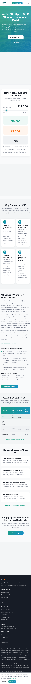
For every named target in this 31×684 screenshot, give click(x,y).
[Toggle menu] (29, 3)
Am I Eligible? (4, 597)
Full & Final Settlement (7, 620)
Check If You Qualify (9, 386)
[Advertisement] (15, 68)
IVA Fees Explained (6, 600)
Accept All (12, 681)
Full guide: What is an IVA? (9, 343)
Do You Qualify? (17, 3)
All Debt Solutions (5, 609)
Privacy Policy (4, 637)
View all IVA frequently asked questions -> (15, 505)
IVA (3, 416)
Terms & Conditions (6, 640)
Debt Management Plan (5, 423)
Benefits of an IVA (5, 595)
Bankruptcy (5, 434)
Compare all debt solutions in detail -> (15, 439)
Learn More (15, 42)
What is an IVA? (5, 592)
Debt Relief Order (5, 617)
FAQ (2, 602)
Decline (4, 681)
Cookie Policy (4, 642)
